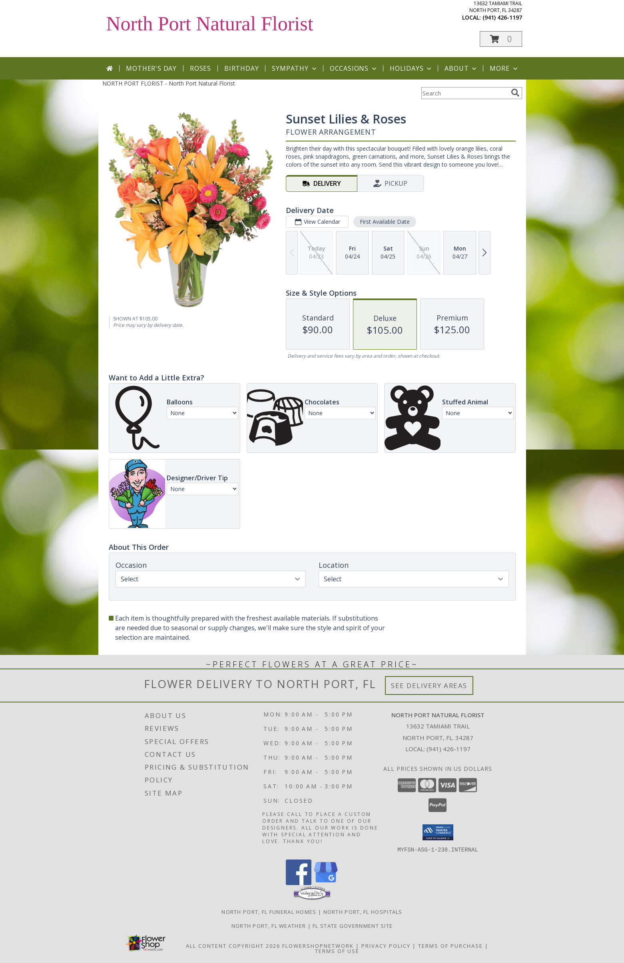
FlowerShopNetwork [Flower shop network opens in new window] (318, 945)
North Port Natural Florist (209, 23)
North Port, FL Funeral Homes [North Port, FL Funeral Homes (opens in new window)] (268, 911)
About (461, 68)
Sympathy (295, 68)
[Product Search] (464, 93)
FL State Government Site (353, 925)
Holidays (411, 68)
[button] (501, 39)
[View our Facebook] (298, 882)
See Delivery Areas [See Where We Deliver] (429, 685)
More (504, 68)
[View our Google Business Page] (326, 882)
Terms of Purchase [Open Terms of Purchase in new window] (450, 945)
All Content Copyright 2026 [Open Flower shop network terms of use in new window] (233, 945)
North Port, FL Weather (268, 925)
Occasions (354, 68)
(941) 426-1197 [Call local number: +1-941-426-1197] (502, 17)
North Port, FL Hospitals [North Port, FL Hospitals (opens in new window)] (363, 911)
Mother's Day (151, 68)
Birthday (241, 68)
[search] (515, 92)
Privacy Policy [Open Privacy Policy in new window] (386, 945)
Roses (200, 68)
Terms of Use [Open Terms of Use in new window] (337, 950)
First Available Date (384, 221)
